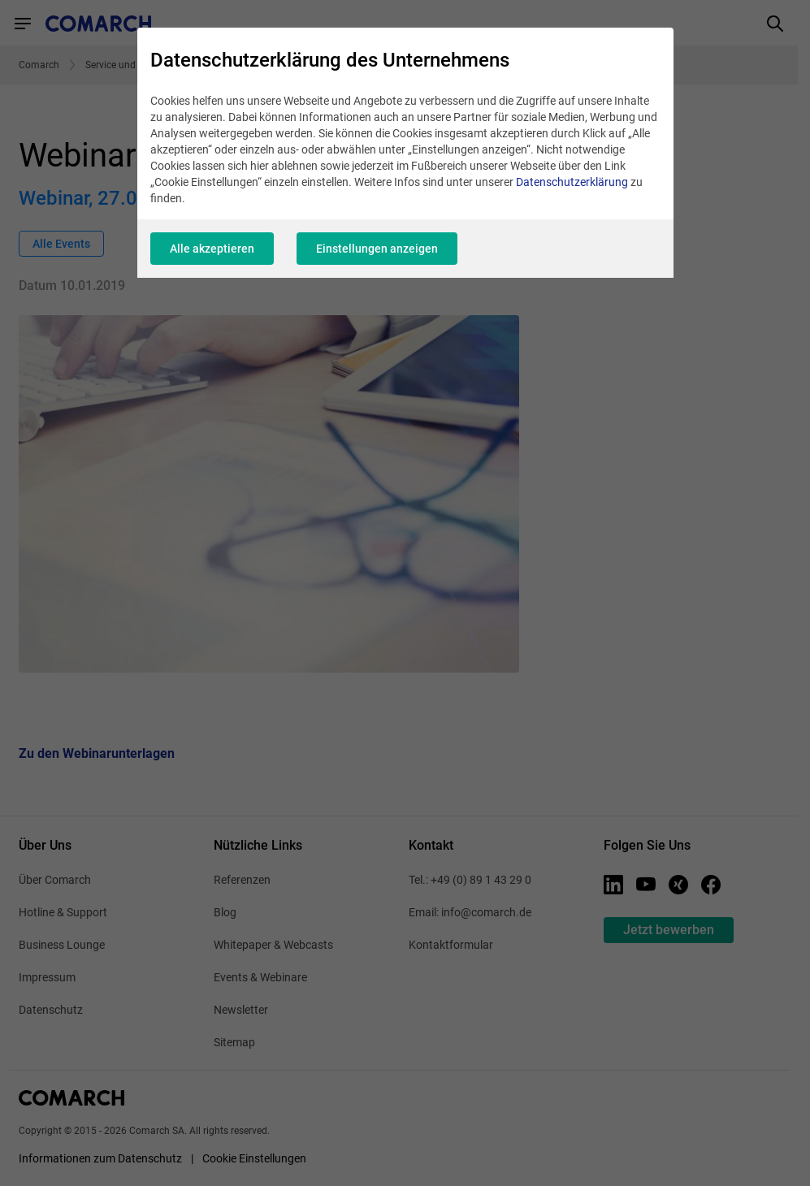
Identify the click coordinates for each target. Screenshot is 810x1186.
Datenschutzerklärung (572, 181)
